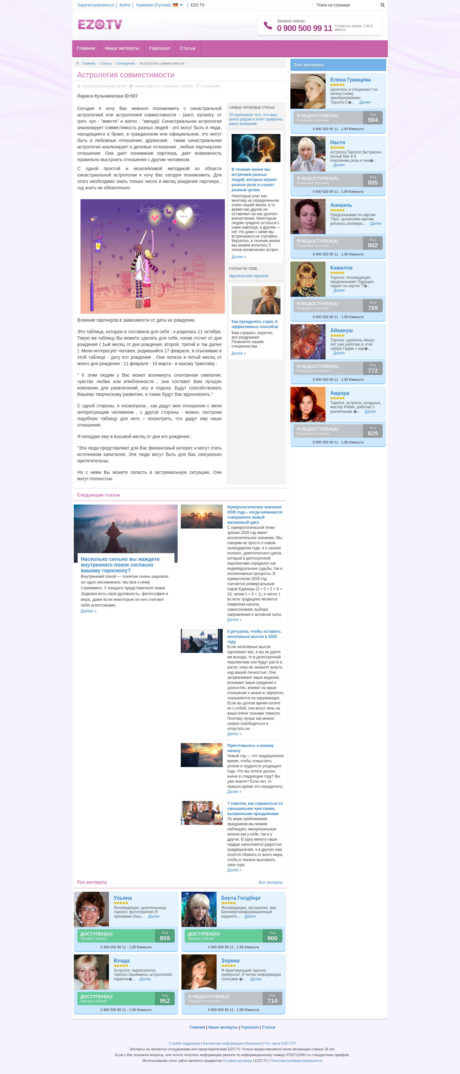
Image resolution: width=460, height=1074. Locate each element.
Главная (86, 48)
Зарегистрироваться (96, 5)
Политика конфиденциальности (296, 1060)
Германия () (157, 5)
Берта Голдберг (241, 898)
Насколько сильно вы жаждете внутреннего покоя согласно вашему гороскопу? (120, 564)
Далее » (239, 257)
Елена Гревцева (350, 79)
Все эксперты (271, 882)
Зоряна (230, 960)
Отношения (125, 63)
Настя (337, 142)
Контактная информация (223, 1043)
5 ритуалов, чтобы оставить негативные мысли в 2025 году (254, 636)
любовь (187, 86)
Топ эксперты (309, 64)
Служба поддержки (184, 1043)
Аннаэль (341, 205)
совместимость (146, 86)
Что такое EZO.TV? (280, 1043)
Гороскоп (160, 48)
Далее (153, 916)
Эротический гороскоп (249, 276)
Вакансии (254, 1043)
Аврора (339, 393)
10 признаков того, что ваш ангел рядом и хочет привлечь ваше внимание (256, 119)
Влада (122, 960)
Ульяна (123, 898)
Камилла (341, 267)
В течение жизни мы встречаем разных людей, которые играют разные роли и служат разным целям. (254, 179)
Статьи (187, 48)
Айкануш (341, 330)
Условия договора (237, 1060)
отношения (170, 86)
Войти (124, 5)
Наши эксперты (122, 48)
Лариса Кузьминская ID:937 (104, 86)
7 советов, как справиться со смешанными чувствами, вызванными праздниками (255, 808)
